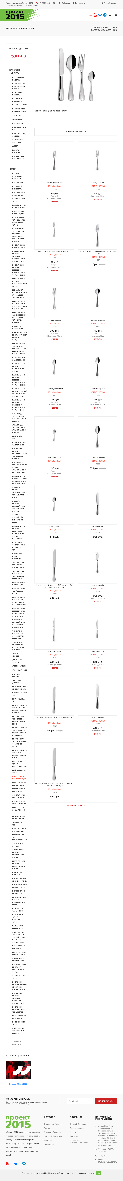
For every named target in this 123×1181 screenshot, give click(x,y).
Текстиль (16, 115)
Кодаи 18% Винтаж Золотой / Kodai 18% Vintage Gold (18, 998)
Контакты (74, 1136)
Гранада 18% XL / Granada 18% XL (19, 810)
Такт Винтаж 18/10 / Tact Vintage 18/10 (18, 564)
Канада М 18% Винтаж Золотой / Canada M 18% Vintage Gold (18, 405)
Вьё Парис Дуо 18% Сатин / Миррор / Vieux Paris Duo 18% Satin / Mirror (19, 349)
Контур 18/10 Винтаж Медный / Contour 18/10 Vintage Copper (19, 270)
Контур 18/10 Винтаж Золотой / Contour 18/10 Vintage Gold (18, 256)
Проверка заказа (77, 1128)
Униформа (17, 119)
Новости (73, 1132)
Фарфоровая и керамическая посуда (19, 86)
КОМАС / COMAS (110, 28)
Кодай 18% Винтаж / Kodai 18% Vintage (19, 1009)
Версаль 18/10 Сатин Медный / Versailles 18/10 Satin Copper (19, 317)
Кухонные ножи (19, 105)
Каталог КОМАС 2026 (18, 1084)
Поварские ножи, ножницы (17, 556)
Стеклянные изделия (53, 1124)
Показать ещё (76, 808)
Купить (54, 202)
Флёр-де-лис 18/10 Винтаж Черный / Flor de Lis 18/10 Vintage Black (18, 937)
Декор (15, 146)
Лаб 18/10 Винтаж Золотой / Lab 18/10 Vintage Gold (18, 492)
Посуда (47, 1128)
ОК (99, 1173)
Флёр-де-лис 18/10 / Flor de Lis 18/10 (18, 1030)
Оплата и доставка (78, 1124)
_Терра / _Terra (19, 666)
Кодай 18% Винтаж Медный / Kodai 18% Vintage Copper (19, 454)
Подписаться (106, 1101)
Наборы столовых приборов (17, 176)
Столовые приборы (52, 1132)
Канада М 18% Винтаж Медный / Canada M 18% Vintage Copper (19, 380)
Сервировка (17, 123)
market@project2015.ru (107, 1162)
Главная (96, 28)
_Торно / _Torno (19, 670)
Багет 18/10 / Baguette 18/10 (104, 30)
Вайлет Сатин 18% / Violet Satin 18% (18, 591)
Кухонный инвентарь (53, 1136)
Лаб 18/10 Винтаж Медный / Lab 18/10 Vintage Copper (18, 506)
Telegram (102, 1155)
